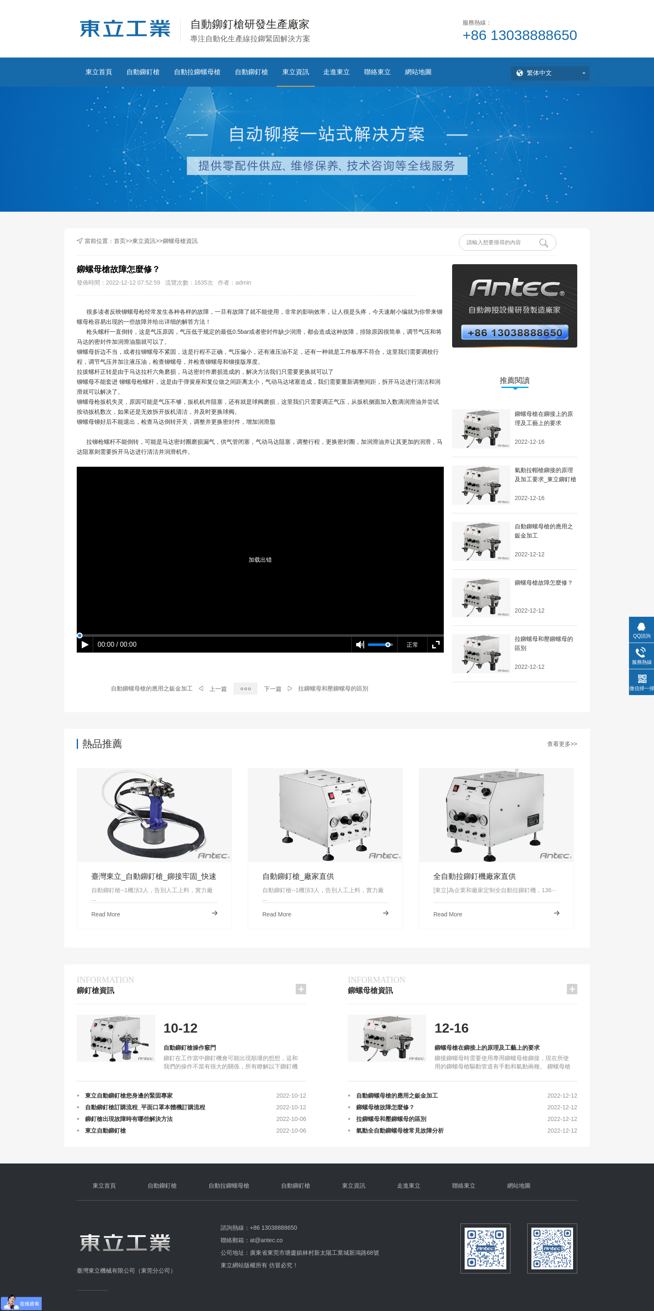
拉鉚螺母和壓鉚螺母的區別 (333, 688)
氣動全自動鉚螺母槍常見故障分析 (400, 1132)
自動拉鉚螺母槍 (197, 71)
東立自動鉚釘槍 (105, 1132)
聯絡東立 (377, 71)
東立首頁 (99, 71)
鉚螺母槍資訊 (180, 241)
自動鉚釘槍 (143, 71)
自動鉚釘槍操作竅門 (190, 1047)
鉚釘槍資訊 (105, 984)
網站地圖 (418, 71)
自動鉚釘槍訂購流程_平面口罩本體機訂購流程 (145, 1109)
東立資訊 (295, 71)
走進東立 (336, 71)
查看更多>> (562, 744)
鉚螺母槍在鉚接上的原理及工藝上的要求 (487, 1047)
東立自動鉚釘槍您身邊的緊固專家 (129, 1097)
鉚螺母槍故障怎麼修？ (385, 1109)
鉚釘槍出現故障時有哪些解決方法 (129, 1120)
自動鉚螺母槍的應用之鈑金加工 (152, 688)
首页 (120, 241)
